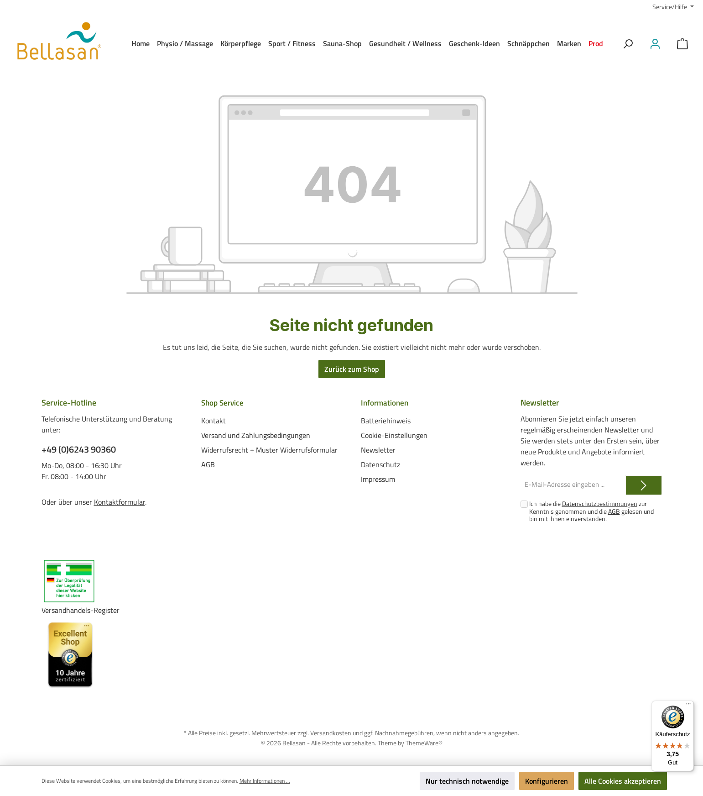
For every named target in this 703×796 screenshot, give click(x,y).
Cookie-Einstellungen (394, 435)
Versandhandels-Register (81, 610)
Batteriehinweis (386, 420)
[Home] (140, 43)
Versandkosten (330, 733)
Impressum (378, 479)
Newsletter (378, 449)
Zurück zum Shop (351, 369)
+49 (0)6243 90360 (79, 449)
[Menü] (688, 706)
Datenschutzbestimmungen (599, 503)
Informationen (386, 402)
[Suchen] (627, 43)
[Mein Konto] (655, 43)
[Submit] (643, 485)
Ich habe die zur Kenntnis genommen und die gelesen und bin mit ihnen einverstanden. (591, 511)
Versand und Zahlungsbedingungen (255, 435)
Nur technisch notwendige (467, 780)
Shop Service (224, 402)
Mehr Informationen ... (265, 781)
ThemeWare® (424, 742)
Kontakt (213, 420)
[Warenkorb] (682, 43)
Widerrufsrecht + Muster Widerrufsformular (269, 449)
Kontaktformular (119, 501)
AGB (208, 464)
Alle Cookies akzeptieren (622, 780)
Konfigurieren (546, 780)
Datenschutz (380, 464)
